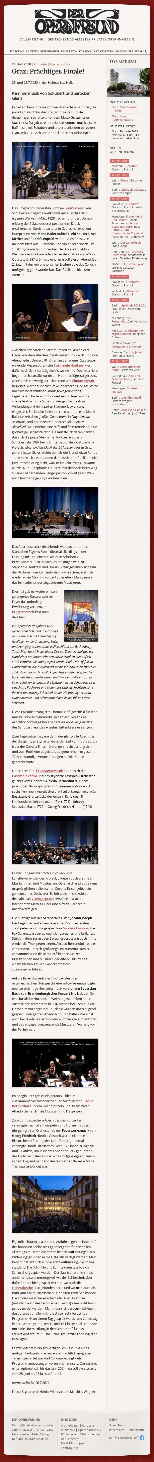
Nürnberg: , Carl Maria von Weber (129, 321)
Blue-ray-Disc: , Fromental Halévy (127, 354)
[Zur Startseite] (77, 21)
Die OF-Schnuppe (72, 1443)
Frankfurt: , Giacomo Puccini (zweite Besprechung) (127, 208)
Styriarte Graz (60, 64)
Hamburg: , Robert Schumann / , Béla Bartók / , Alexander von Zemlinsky (128, 227)
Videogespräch (42, 899)
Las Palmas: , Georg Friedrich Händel (128, 379)
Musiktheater (70, 1425)
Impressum (116, 1430)
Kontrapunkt (89, 51)
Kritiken (32, 51)
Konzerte (40, 64)
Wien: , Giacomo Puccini (127, 182)
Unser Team (117, 1425)
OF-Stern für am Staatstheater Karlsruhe (128, 268)
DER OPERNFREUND (26, 1420)
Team (138, 51)
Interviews (68, 1430)
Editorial (17, 51)
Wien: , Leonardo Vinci (127, 368)
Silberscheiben (90, 1434)
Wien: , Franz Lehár (127, 244)
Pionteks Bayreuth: (127, 345)
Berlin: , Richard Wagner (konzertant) (127, 401)
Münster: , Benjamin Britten (128, 334)
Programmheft (23, 612)
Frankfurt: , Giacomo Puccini (126, 283)
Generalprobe (22, 1288)
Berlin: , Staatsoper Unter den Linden (129, 309)
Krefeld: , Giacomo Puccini (125, 293)
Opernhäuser (50, 51)
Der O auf (123, 1437)
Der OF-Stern (69, 1439)
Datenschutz (136, 1430)
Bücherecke (69, 1434)
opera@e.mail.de (36, 1439)
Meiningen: (125, 390)
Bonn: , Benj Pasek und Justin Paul (129, 411)
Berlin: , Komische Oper (129, 191)
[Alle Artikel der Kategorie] (128, 82)
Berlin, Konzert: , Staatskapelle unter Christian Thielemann (129, 255)
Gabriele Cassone (76, 928)
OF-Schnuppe (124, 51)
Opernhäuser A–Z (90, 1430)
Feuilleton (69, 51)
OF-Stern (106, 51)
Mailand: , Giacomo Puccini (125, 167)
